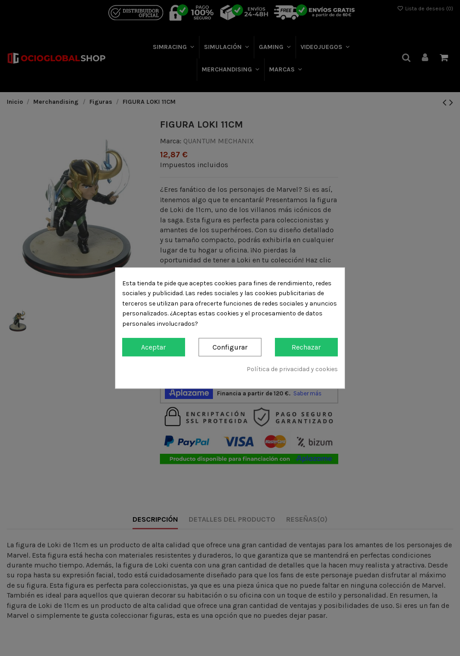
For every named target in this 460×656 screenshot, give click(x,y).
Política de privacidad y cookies (292, 369)
